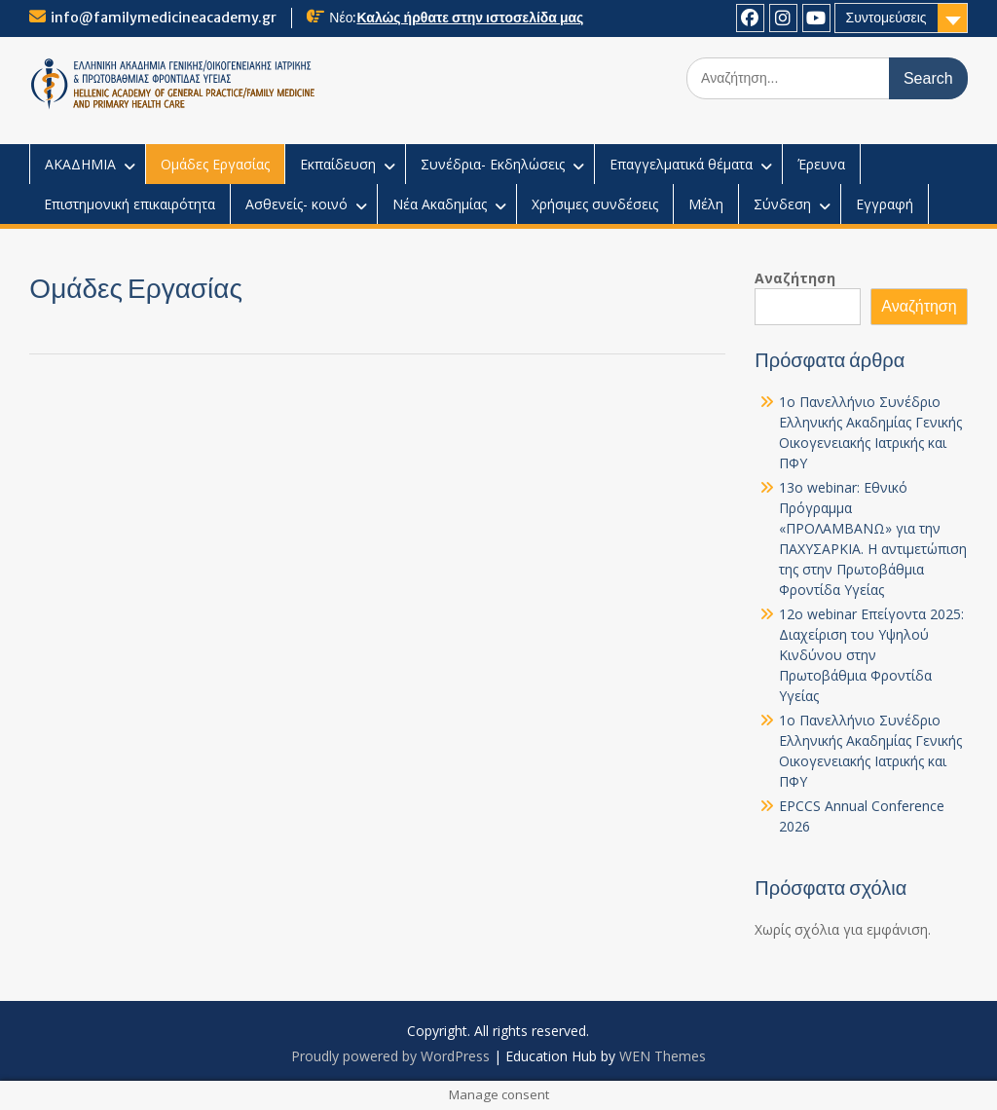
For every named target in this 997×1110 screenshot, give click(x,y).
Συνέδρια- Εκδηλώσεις (493, 164)
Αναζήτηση (795, 278)
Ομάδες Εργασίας (215, 164)
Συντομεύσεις (885, 17)
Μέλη (705, 204)
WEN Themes (662, 1056)
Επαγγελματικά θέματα (681, 164)
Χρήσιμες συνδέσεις (595, 204)
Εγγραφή (884, 204)
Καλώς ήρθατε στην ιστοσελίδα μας (470, 17)
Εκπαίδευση (338, 164)
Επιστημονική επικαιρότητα (129, 204)
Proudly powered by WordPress (390, 1056)
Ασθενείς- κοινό (296, 204)
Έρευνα (821, 164)
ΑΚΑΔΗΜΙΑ (80, 164)
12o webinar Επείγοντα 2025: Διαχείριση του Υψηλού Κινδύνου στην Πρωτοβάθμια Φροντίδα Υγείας (871, 655)
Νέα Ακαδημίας (439, 204)
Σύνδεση (782, 204)
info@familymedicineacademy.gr (164, 17)
